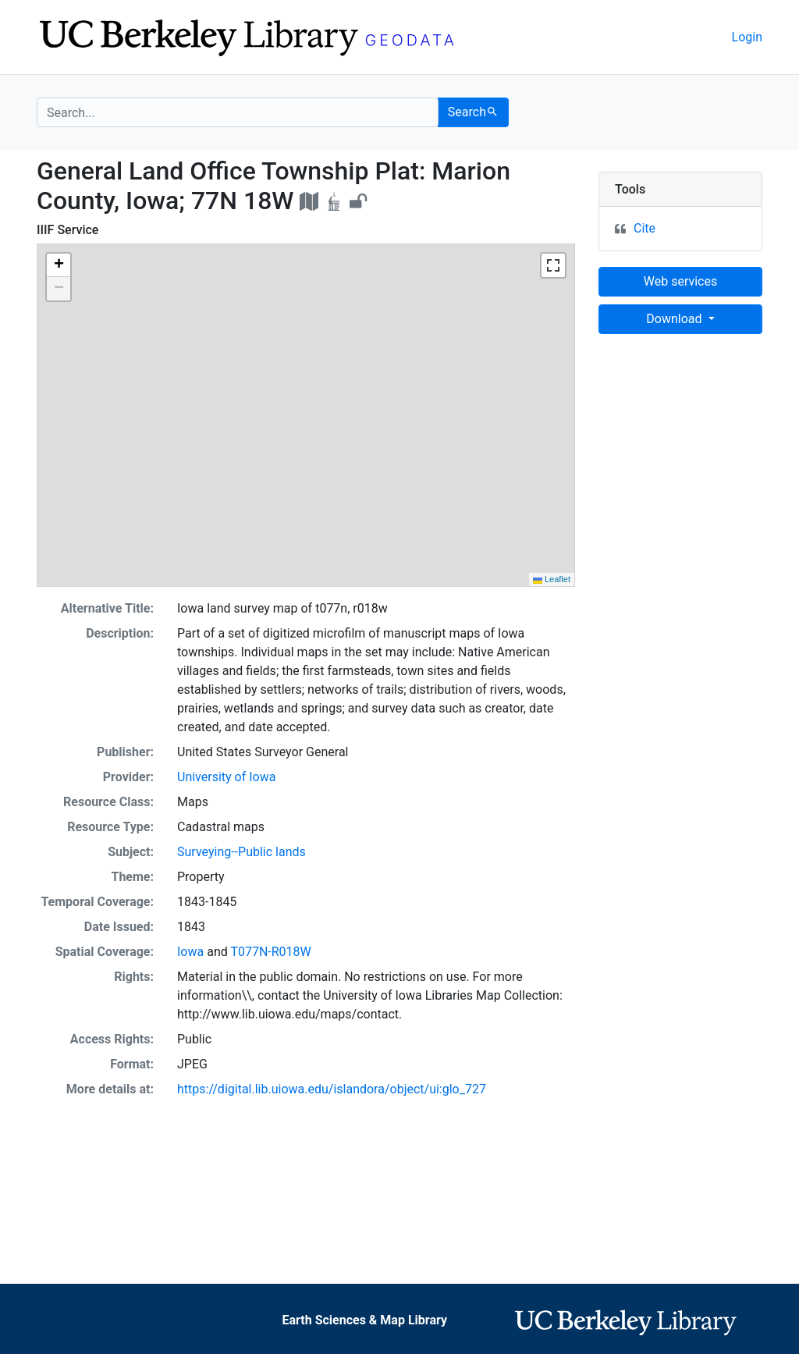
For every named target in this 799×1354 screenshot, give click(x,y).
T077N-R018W (270, 951)
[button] (58, 265)
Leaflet (551, 579)
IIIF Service (67, 229)
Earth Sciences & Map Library (364, 1320)
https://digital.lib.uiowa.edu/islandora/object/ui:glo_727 (331, 1089)
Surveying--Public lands (241, 851)
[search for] (238, 112)
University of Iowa (226, 776)
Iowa (190, 951)
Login (747, 37)
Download (675, 318)
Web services (680, 281)
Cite (644, 228)
